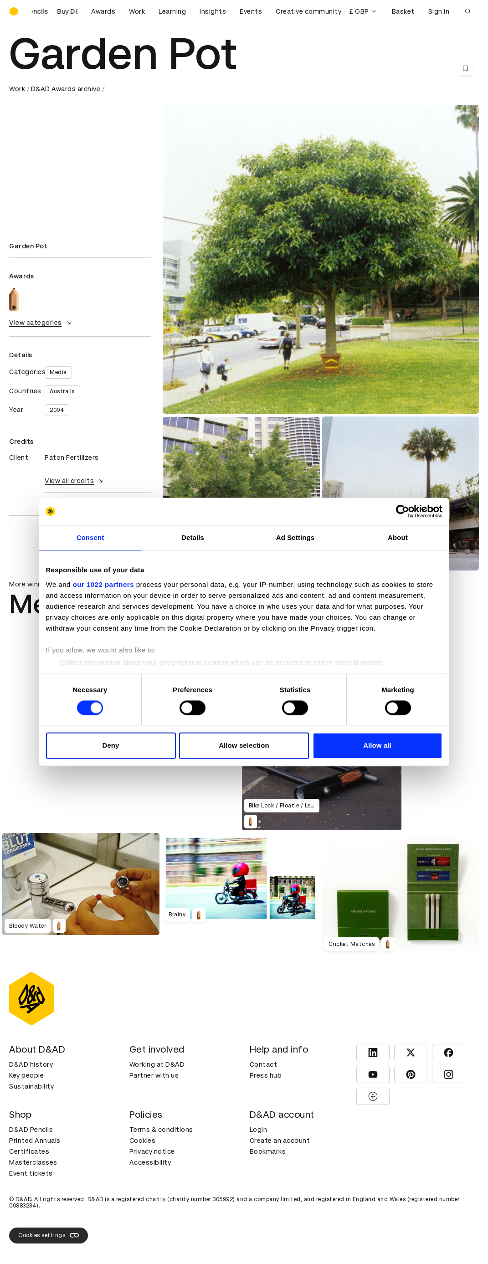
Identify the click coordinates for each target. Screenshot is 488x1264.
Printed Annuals (35, 1140)
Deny (110, 746)
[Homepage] (13, 11)
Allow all (377, 746)
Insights (213, 11)
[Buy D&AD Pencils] (54, 11)
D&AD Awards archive (66, 88)
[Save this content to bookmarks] (465, 68)
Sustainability (31, 1086)
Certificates (29, 1151)
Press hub (266, 1075)
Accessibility (150, 1162)
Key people (26, 1075)
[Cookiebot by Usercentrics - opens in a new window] (402, 511)
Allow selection (244, 746)
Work (137, 11)
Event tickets (31, 1173)
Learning (172, 11)
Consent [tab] (90, 537)
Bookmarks (268, 1151)
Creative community (308, 11)
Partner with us (154, 1075)
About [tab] (398, 537)
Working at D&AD (157, 1064)
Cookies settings (48, 1235)
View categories (41, 322)
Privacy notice (152, 1151)
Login (258, 1129)
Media (58, 372)
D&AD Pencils (31, 1129)
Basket (403, 11)
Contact (263, 1064)
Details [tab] (192, 537)
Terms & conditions (161, 1129)
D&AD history (31, 1064)
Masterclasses (33, 1162)
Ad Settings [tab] (295, 537)
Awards (103, 11)
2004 (57, 410)
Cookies (142, 1140)
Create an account (280, 1140)
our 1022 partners (103, 584)
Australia (62, 391)
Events (251, 11)
